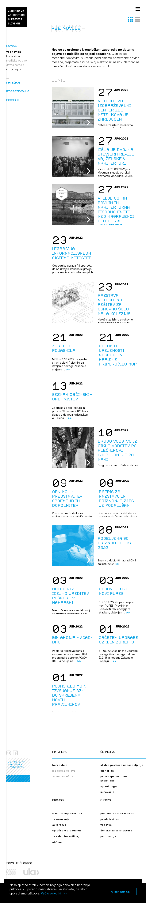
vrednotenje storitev (67, 813)
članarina (107, 770)
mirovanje (107, 792)
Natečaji (13, 82)
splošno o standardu (67, 830)
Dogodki (12, 100)
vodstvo (106, 824)
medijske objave (16, 60)
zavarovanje (61, 819)
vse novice (13, 52)
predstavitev (109, 819)
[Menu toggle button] (138, 9)
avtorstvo (59, 824)
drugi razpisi (13, 69)
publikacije (108, 836)
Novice (11, 45)
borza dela (13, 56)
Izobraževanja (17, 91)
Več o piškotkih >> (54, 893)
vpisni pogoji (109, 786)
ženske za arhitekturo (116, 830)
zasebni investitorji (66, 836)
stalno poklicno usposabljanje (121, 765)
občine (57, 842)
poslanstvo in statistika (117, 813)
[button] (130, 19)
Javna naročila (15, 65)
